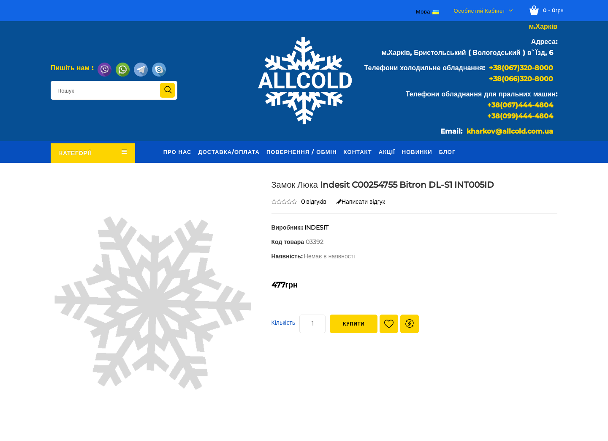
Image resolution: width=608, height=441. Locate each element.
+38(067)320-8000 (521, 68)
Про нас (177, 151)
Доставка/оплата (229, 151)
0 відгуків (314, 201)
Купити (353, 323)
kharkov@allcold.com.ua (510, 131)
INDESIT (316, 227)
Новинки (417, 151)
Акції (387, 151)
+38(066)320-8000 (521, 79)
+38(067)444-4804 (520, 105)
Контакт (358, 151)
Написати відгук (361, 201)
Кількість (283, 322)
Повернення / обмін (301, 151)
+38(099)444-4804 (520, 116)
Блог (447, 151)
